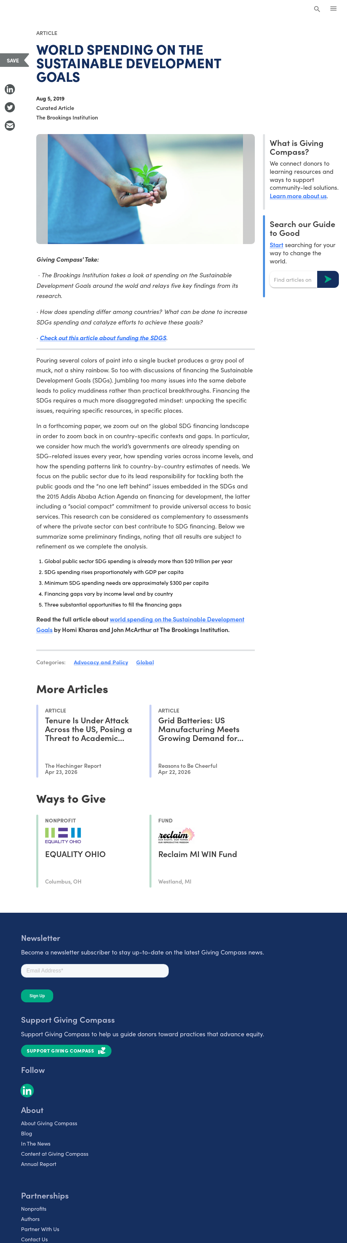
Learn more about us (298, 195)
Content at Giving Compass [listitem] (54, 1153)
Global (145, 662)
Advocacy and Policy (101, 662)
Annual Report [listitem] (38, 1163)
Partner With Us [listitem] (40, 1228)
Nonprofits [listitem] (33, 1208)
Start (276, 244)
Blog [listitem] (26, 1133)
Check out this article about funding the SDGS (103, 337)
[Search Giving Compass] (317, 9)
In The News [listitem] (35, 1143)
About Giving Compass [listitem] (49, 1123)
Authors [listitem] (30, 1218)
